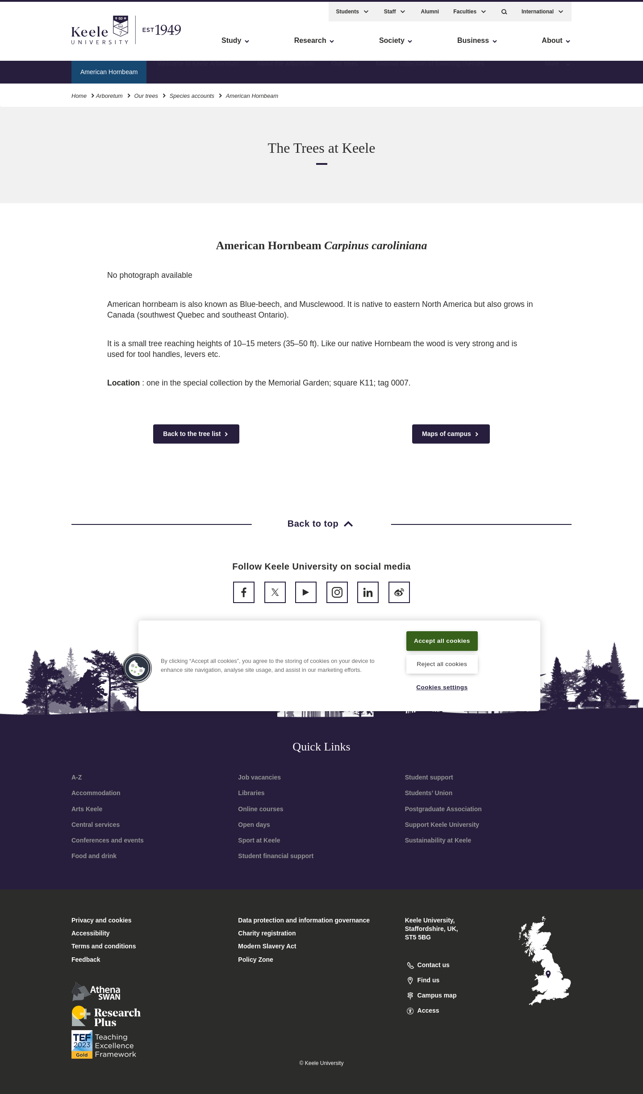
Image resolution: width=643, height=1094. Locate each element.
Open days (254, 824)
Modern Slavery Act (267, 946)
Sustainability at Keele (438, 840)
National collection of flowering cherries (430, 69)
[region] (339, 665)
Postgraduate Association (443, 809)
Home (79, 93)
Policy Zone (255, 959)
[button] (504, 9)
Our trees (345, 69)
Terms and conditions (103, 946)
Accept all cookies (442, 639)
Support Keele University (442, 824)
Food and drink (94, 855)
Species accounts (192, 93)
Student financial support (275, 855)
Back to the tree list (196, 434)
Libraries (251, 792)
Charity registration (267, 933)
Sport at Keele (259, 840)
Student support (429, 777)
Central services (95, 824)
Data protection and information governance (304, 920)
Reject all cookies (442, 663)
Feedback (85, 959)
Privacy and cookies (101, 920)
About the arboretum (285, 69)
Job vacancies (259, 777)
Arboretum (109, 93)
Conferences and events (107, 840)
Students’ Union (429, 792)
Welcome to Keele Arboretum (198, 69)
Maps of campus (451, 434)
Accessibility (90, 933)
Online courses (260, 809)
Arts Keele (86, 809)
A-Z (76, 777)
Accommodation (96, 792)
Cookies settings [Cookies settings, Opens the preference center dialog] (441, 687)
